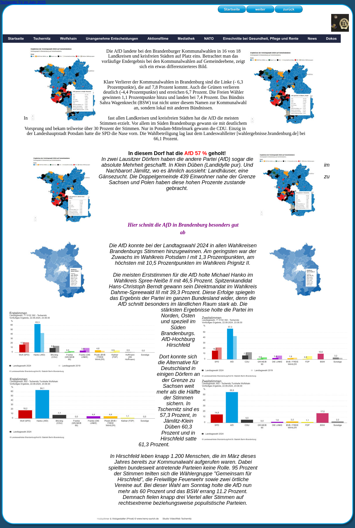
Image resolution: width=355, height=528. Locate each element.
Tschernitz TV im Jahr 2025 (23, 2)
